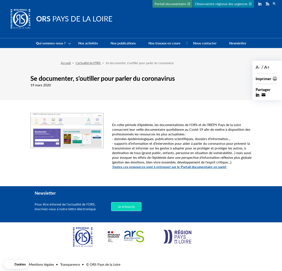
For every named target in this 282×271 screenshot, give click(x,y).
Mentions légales (41, 264)
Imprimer (263, 78)
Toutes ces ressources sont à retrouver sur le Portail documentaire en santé (169, 166)
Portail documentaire (170, 3)
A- (258, 67)
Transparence (70, 264)
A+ (267, 67)
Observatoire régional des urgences (221, 3)
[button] (16, 264)
